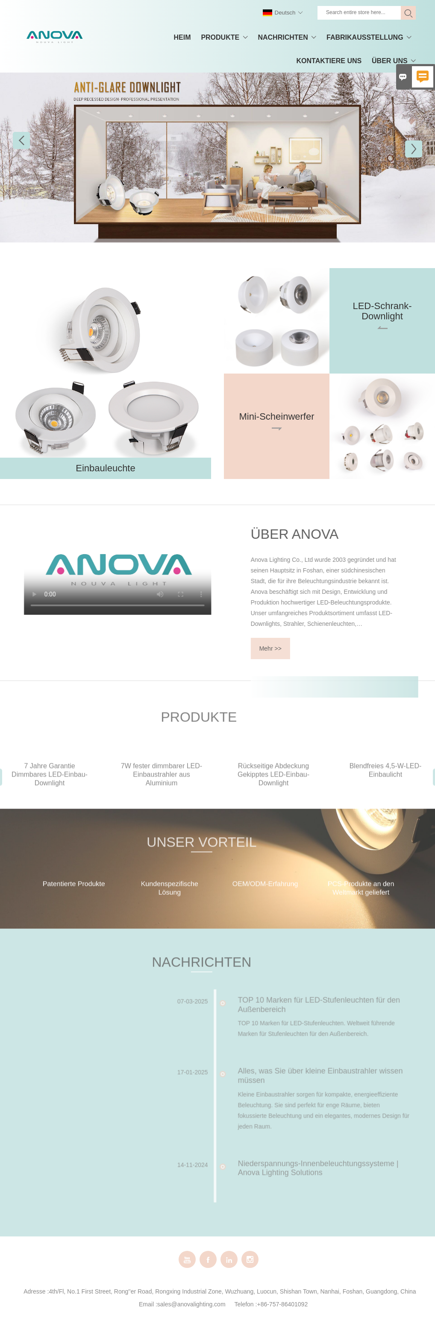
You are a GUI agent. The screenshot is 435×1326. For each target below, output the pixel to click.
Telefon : (246, 1304)
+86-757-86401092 (282, 1304)
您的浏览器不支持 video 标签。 (96, 570)
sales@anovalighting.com (191, 1304)
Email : (148, 1304)
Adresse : (36, 1291)
